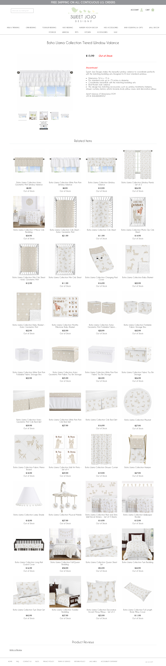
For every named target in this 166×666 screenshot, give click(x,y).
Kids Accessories (111, 27)
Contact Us (27, 661)
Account (135, 10)
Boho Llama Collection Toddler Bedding (65, 611)
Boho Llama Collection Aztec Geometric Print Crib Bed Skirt (28, 421)
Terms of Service (64, 661)
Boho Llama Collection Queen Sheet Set (101, 563)
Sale (115, 32)
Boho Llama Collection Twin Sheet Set (29, 610)
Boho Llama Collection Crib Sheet (101, 230)
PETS (76, 32)
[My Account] (141, 10)
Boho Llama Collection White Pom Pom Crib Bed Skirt (65, 421)
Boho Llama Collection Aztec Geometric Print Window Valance (29, 183)
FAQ (17, 661)
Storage (52, 32)
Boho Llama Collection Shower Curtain (101, 467)
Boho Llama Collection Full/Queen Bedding (65, 563)
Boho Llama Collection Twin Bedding (137, 562)
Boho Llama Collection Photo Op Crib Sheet (137, 231)
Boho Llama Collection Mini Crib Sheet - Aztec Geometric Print (29, 278)
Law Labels (93, 661)
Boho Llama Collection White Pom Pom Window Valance (65, 183)
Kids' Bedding (68, 27)
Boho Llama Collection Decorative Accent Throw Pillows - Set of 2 (101, 611)
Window (65, 32)
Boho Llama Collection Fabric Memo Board (29, 468)
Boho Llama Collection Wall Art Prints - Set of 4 (65, 468)
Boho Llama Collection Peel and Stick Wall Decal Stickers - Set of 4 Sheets (101, 516)
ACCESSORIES (102, 32)
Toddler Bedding (49, 27)
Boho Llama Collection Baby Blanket (137, 277)
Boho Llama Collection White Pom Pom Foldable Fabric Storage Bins (29, 373)
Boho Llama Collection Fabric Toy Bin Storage (138, 373)
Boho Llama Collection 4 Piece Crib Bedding (29, 231)
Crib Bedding (31, 27)
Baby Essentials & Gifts (133, 27)
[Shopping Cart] (152, 10)
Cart (148, 10)
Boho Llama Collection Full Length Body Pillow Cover (137, 611)
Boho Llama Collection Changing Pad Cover (101, 278)
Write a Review (16, 650)
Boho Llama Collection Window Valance (101, 183)
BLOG (37, 661)
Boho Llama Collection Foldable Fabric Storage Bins (138, 326)
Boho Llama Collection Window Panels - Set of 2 (138, 183)
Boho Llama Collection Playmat (138, 420)
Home (10, 661)
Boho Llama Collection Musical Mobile (65, 515)
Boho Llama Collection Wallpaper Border (137, 516)
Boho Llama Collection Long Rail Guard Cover (29, 563)
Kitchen (88, 32)
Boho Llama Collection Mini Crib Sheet (65, 277)
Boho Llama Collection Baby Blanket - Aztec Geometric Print (29, 326)
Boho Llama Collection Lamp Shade (29, 515)
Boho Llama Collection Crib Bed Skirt (101, 420)
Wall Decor (154, 27)
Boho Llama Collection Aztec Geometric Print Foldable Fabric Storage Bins (101, 326)
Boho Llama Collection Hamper (138, 467)
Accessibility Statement (109, 661)
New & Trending (13, 27)
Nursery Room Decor (88, 27)
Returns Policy (79, 661)
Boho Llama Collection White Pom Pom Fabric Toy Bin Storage (101, 373)
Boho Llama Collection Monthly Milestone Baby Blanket (65, 326)
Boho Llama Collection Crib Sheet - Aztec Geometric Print (65, 231)
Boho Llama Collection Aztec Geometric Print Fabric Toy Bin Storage (65, 373)
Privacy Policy (48, 661)
